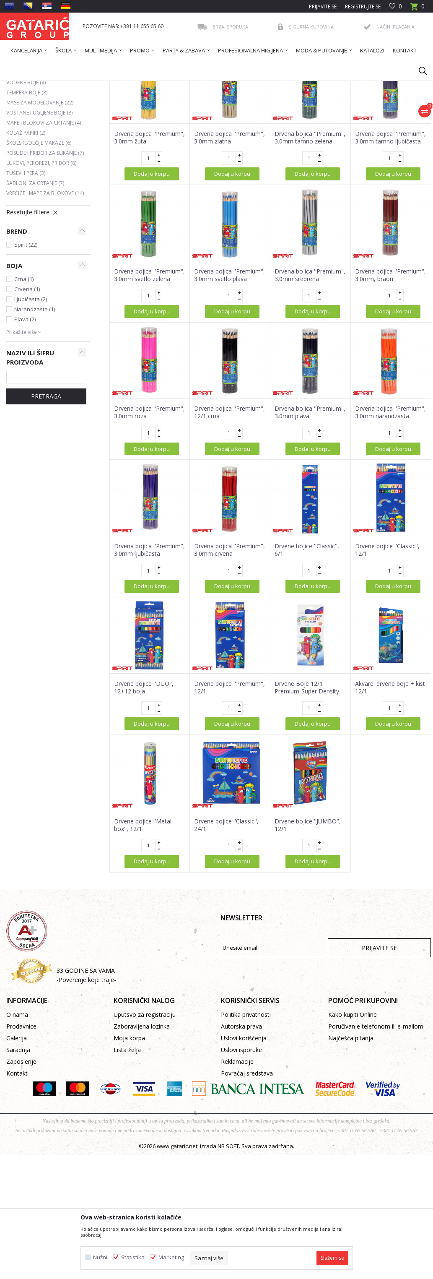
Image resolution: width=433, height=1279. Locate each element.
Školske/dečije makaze (38, 223)
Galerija (16, 1119)
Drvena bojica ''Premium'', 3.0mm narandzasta (390, 493)
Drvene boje (26, 143)
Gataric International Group (39, 86)
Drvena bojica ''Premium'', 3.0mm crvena (229, 630)
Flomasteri (24, 153)
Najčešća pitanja (350, 1119)
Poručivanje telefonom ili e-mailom (375, 1107)
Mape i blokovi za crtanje (43, 203)
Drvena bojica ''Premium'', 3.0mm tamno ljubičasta (390, 218)
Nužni (100, 1257)
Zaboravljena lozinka (142, 1107)
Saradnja (18, 1131)
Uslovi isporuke (241, 1131)
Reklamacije (237, 1142)
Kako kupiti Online (352, 1095)
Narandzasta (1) (34, 390)
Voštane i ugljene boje (39, 193)
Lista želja (127, 1131)
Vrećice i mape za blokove (45, 274)
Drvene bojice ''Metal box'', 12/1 (142, 906)
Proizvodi (89, 86)
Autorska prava (241, 1107)
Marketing (171, 1257)
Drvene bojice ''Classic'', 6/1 (307, 630)
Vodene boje (26, 163)
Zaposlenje (21, 1142)
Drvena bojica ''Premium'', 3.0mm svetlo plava (229, 356)
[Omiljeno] (395, 6)
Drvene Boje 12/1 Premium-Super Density (307, 768)
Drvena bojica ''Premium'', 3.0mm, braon (390, 356)
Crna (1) (24, 360)
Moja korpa (129, 1119)
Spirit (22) (25, 325)
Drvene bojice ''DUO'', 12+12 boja (144, 768)
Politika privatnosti (246, 1095)
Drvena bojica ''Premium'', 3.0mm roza (149, 493)
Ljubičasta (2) (30, 380)
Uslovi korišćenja (244, 1119)
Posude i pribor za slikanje (45, 233)
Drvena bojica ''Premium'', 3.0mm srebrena (310, 356)
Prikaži (312, 116)
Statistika (133, 1257)
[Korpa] (417, 9)
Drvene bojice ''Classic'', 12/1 (387, 630)
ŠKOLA (114, 86)
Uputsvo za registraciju (145, 1095)
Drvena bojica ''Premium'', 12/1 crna (229, 493)
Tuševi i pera (25, 254)
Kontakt (17, 1154)
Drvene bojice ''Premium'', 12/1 (229, 768)
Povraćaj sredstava (247, 1154)
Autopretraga (189, 116)
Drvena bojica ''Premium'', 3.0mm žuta (149, 218)
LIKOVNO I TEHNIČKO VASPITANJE (167, 86)
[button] (418, 70)
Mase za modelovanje (39, 183)
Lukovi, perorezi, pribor (41, 243)
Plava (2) (25, 400)
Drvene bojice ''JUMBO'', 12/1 (308, 906)
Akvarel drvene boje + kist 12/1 (390, 768)
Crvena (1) (27, 370)
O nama (17, 1095)
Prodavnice (21, 1107)
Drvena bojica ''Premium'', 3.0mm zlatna (229, 218)
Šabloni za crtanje (35, 264)
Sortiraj (227, 116)
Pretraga (46, 477)
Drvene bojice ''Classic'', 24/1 (226, 906)
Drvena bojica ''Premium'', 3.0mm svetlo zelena (149, 356)
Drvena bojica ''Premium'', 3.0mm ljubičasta (149, 630)
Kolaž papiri (25, 213)
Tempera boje (26, 173)
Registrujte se (363, 6)
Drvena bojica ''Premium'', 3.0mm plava (310, 493)
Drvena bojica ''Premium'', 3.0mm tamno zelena (310, 218)
